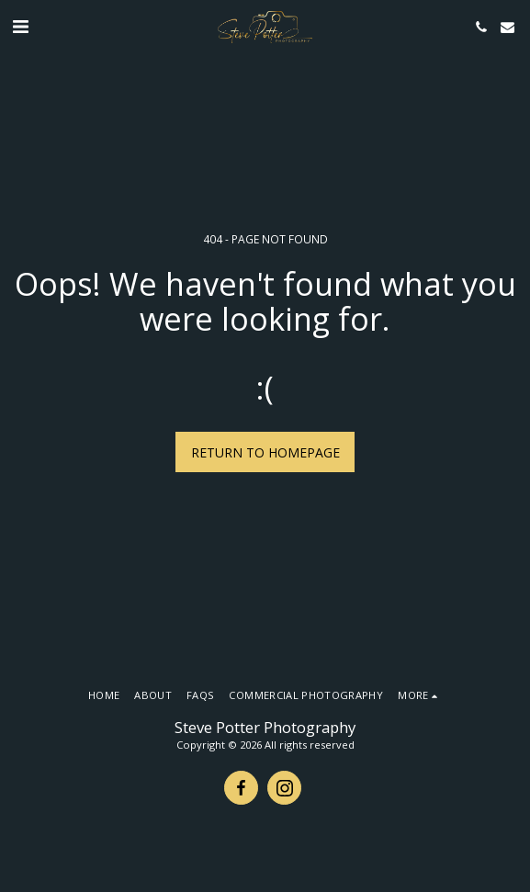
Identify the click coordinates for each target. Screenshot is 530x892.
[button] (20, 26)
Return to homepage (265, 452)
